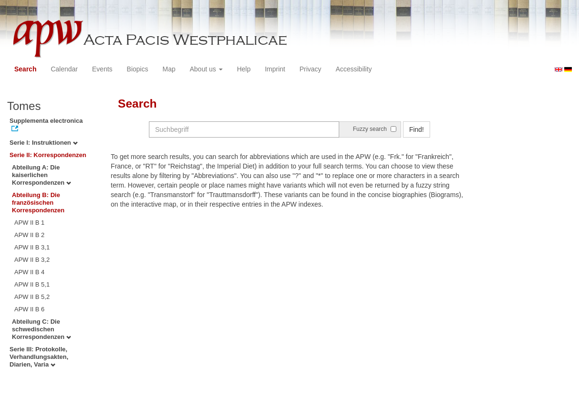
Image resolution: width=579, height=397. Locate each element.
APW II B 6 (29, 309)
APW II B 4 (29, 272)
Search (25, 69)
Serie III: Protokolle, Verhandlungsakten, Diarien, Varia (39, 357)
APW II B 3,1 (31, 247)
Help (244, 69)
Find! (416, 129)
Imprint (275, 69)
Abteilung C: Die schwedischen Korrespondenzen (41, 329)
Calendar (64, 69)
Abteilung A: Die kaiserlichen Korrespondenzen (41, 175)
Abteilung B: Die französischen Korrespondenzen (38, 202)
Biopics (137, 69)
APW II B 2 (29, 234)
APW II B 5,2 (31, 296)
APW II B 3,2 (31, 259)
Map (168, 69)
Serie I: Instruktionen (44, 142)
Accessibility (353, 69)
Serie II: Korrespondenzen (48, 155)
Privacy (310, 69)
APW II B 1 (29, 222)
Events (102, 69)
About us (206, 69)
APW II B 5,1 (31, 284)
